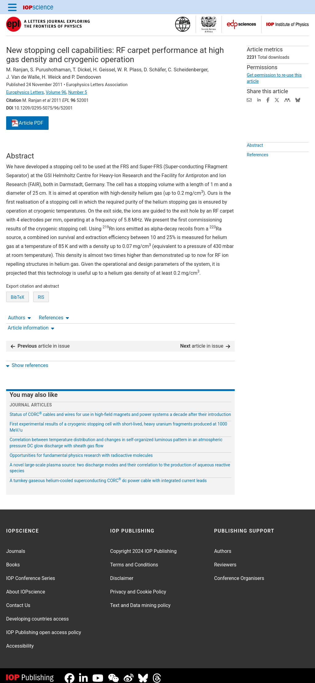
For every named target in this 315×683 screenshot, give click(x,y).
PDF (27, 123)
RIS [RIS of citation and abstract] (41, 319)
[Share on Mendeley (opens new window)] (287, 99)
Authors (19, 146)
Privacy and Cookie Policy (138, 587)
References (54, 146)
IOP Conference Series (30, 573)
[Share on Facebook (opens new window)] (267, 99)
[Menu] (12, 7)
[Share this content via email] (249, 99)
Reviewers (225, 560)
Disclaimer (121, 573)
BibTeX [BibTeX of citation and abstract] (17, 319)
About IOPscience (25, 587)
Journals (15, 546)
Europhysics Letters (25, 92)
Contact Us (18, 600)
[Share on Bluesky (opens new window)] (297, 99)
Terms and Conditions (134, 560)
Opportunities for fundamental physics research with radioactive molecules (81, 450)
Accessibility (20, 641)
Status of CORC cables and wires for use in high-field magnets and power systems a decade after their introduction (120, 409)
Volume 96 (56, 92)
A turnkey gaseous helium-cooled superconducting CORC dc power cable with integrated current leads (108, 475)
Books (13, 560)
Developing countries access (37, 614)
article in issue (40, 341)
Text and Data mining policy (140, 600)
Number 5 (77, 92)
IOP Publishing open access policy (43, 627)
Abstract (255, 159)
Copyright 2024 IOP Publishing (143, 546)
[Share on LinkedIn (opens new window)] (259, 99)
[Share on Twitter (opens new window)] (276, 99)
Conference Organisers (239, 573)
